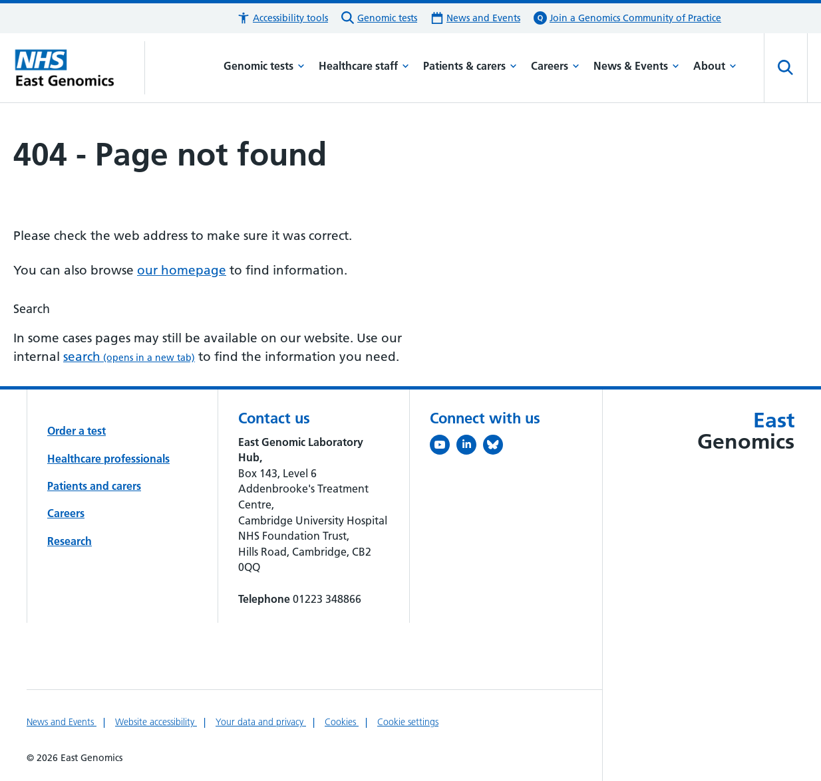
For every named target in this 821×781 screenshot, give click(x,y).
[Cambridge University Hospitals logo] (79, 67)
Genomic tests (264, 65)
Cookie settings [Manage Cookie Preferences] (407, 722)
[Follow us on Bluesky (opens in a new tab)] (496, 447)
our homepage (181, 270)
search (129, 356)
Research (69, 541)
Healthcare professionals (108, 458)
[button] (282, 18)
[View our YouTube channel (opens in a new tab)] (443, 447)
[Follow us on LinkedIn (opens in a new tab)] (469, 447)
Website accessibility (156, 722)
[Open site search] (786, 67)
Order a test (76, 430)
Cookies (342, 722)
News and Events (61, 722)
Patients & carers (470, 65)
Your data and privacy (261, 722)
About (715, 65)
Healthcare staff (364, 65)
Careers (555, 65)
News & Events (636, 65)
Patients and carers (94, 486)
